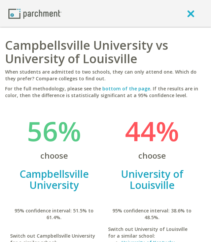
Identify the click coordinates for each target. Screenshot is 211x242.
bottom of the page (126, 88)
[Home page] (35, 13)
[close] (191, 13)
